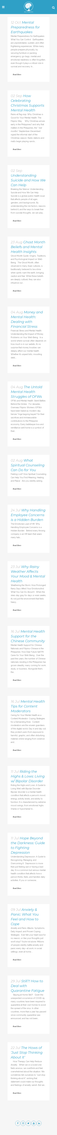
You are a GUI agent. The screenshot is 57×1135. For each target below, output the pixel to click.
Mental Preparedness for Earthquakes (25, 27)
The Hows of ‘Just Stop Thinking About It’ (26, 1052)
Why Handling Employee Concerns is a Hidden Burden (28, 515)
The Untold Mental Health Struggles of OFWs (26, 392)
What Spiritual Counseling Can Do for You (27, 465)
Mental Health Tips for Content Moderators (28, 706)
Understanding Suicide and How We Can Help (28, 180)
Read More (17, 75)
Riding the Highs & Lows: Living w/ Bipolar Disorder (28, 776)
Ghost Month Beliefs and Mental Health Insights (28, 247)
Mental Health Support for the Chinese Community (28, 636)
